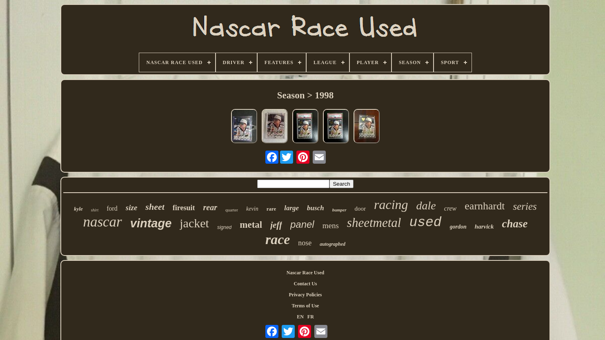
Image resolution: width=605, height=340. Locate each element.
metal (251, 225)
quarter (231, 209)
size (132, 207)
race (277, 239)
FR (310, 317)
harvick (484, 226)
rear (210, 207)
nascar (102, 222)
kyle (78, 209)
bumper (339, 209)
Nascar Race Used (305, 273)
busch (315, 208)
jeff (276, 225)
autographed (332, 244)
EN (300, 317)
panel (302, 224)
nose (304, 243)
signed (224, 227)
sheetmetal (374, 223)
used (425, 222)
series (524, 206)
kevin (252, 209)
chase (515, 224)
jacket (194, 223)
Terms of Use (305, 306)
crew (450, 208)
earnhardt (485, 206)
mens (331, 225)
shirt (94, 210)
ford (112, 208)
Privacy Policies (305, 295)
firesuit (184, 208)
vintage (151, 223)
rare (271, 209)
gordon (458, 227)
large (291, 208)
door (360, 208)
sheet (154, 207)
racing (391, 204)
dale (426, 205)
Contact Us (305, 284)
